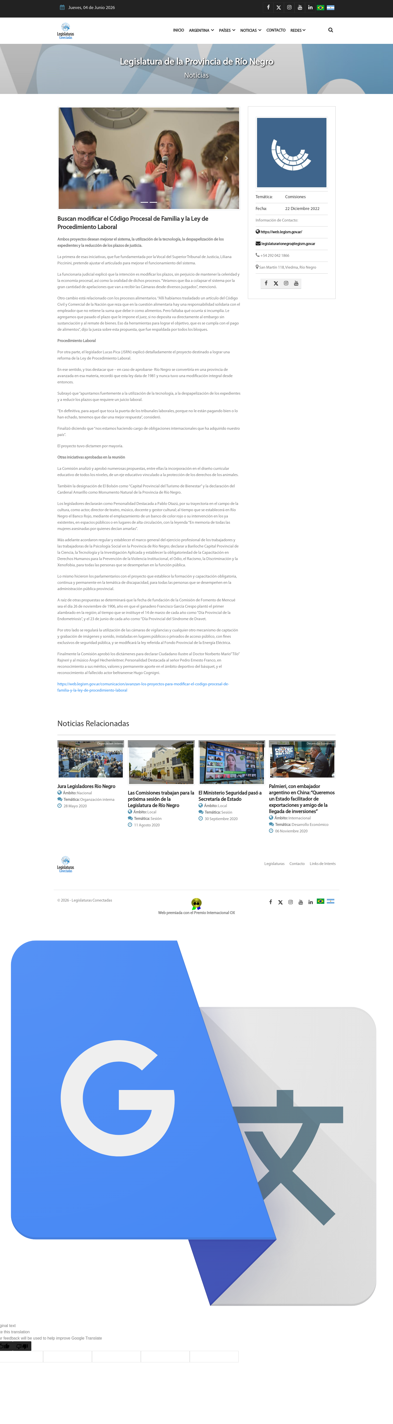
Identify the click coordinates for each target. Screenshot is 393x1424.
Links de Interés (323, 864)
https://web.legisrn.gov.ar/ (279, 232)
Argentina (201, 30)
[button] (71, 158)
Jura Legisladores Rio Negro (86, 786)
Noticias (250, 30)
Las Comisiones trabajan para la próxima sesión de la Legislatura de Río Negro (161, 799)
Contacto (275, 31)
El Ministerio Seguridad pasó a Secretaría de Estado (230, 796)
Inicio (181, 30)
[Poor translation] (22, 1346)
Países (227, 30)
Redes (298, 30)
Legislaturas (274, 864)
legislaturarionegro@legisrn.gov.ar (285, 244)
